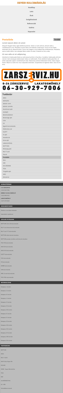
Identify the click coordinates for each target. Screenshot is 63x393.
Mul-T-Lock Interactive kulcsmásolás (10, 227)
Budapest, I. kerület (6, 287)
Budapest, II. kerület (6, 290)
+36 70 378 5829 (5, 201)
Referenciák (31, 24)
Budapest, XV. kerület (6, 333)
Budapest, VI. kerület (6, 302)
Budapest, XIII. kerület (6, 325)
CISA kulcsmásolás (5, 258)
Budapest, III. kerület (6, 294)
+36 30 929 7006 (5, 190)
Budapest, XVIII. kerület (7, 336)
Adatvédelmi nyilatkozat (7, 214)
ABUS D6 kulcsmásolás (7, 246)
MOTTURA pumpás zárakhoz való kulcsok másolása (14, 239)
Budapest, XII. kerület (6, 321)
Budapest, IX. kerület (6, 313)
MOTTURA (3, 350)
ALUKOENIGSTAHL (5, 380)
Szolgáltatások (31, 20)
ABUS (2, 354)
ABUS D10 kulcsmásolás (7, 250)
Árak (31, 16)
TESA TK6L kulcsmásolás (7, 277)
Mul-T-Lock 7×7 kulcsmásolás (8, 231)
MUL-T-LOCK (4, 357)
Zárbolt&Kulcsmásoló (6, 388)
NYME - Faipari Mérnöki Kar (8, 369)
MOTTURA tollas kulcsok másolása (10, 235)
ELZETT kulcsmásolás (6, 254)
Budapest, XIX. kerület (6, 340)
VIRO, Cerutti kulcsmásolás (8, 273)
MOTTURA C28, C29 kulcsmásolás (9, 223)
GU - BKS (3, 384)
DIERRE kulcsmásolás (6, 266)
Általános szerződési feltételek (9, 210)
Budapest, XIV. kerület (6, 329)
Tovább (57, 39)
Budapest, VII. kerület (6, 306)
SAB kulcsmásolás (5, 269)
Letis (31, 11)
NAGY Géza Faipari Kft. (7, 361)
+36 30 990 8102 (5, 195)
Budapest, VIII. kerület (6, 310)
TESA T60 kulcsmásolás (7, 243)
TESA (2, 373)
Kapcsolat (31, 32)
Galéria (31, 28)
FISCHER (3, 365)
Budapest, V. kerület (6, 298)
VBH (2, 377)
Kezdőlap (31, 7)
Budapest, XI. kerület (6, 317)
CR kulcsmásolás (5, 262)
